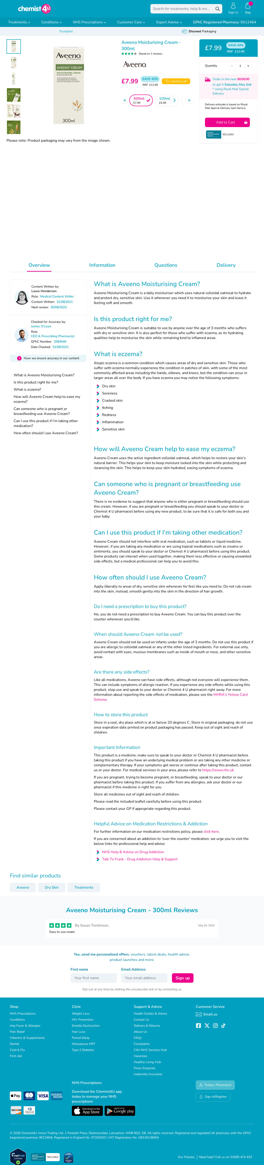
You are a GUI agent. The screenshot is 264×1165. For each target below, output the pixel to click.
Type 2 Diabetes (83, 1053)
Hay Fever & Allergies (25, 1029)
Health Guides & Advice (150, 1017)
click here (211, 834)
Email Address (133, 972)
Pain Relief (17, 1035)
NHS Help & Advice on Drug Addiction (133, 855)
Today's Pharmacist (215, 1088)
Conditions (51, 25)
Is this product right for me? (36, 385)
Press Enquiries (144, 1071)
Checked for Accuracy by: (48, 325)
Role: (34, 299)
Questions (165, 268)
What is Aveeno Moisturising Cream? (44, 378)
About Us (140, 1035)
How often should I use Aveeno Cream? (46, 436)
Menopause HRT (83, 1047)
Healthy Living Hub (147, 1065)
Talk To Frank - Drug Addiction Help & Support (140, 862)
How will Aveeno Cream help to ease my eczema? (47, 402)
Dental (14, 1047)
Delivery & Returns (147, 1029)
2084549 (60, 345)
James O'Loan (41, 329)
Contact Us (141, 1023)
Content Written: (43, 305)
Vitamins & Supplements (27, 1041)
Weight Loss (81, 1017)
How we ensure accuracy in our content (51, 361)
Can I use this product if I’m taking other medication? (46, 427)
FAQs (138, 1041)
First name (79, 972)
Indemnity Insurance (148, 1077)
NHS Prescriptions (89, 25)
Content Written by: (45, 290)
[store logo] (35, 10)
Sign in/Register (213, 1100)
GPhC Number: (41, 345)
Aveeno (23, 890)
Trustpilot (66, 34)
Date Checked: (41, 350)
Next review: (40, 310)
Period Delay (81, 1041)
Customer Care (131, 25)
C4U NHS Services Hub (150, 1053)
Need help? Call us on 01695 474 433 (225, 1160)
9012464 (224, 25)
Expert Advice (169, 25)
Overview (39, 268)
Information (102, 268)
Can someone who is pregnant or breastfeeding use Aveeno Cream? (42, 414)
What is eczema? (27, 392)
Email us (206, 1017)
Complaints (142, 1047)
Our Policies (186, 1160)
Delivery (226, 268)
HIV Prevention (82, 1023)
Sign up (183, 981)
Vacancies (140, 1059)
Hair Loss (78, 1035)
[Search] (217, 10)
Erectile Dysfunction (86, 1029)
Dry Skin (52, 890)
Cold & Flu (17, 1053)
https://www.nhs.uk (218, 773)
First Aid (16, 1059)
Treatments (19, 25)
